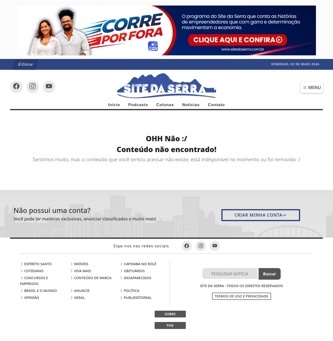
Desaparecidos (135, 278)
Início (114, 105)
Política (129, 290)
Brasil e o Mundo (38, 290)
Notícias (191, 105)
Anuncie (80, 290)
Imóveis (79, 264)
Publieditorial (135, 297)
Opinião (29, 297)
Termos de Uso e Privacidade (241, 296)
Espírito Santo (36, 264)
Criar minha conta (261, 215)
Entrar (25, 64)
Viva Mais (80, 271)
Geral (77, 297)
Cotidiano (31, 271)
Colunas (165, 105)
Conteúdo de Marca (91, 278)
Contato (216, 105)
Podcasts (138, 105)
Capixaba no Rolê (138, 264)
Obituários (132, 271)
